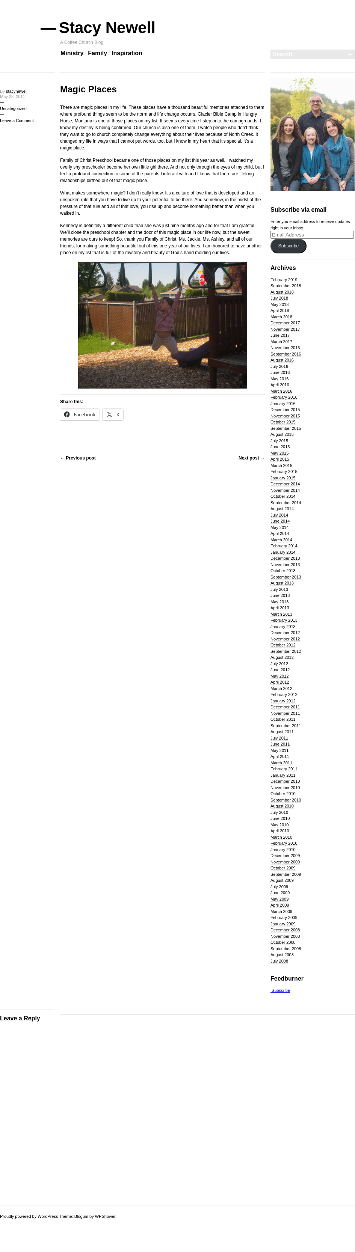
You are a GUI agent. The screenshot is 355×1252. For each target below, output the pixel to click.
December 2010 (285, 781)
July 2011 (279, 738)
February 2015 (284, 471)
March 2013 (281, 614)
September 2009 (285, 874)
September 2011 (285, 725)
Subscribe (288, 246)
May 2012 (279, 676)
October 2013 (283, 570)
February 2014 (284, 546)
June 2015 (280, 446)
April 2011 (279, 756)
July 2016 (279, 366)
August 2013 (282, 583)
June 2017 (280, 335)
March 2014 (281, 540)
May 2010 (279, 825)
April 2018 (279, 310)
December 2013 (285, 558)
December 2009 (285, 855)
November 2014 (285, 490)
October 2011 (283, 719)
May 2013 (279, 602)
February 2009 (284, 917)
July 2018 (279, 298)
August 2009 (282, 880)
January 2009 (283, 924)
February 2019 (284, 279)
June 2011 (280, 744)
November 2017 (285, 329)
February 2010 (284, 843)
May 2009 (279, 899)
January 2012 (283, 701)
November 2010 (285, 787)
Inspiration (127, 53)
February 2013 (284, 620)
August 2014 (282, 508)
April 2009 (279, 905)
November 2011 (285, 713)
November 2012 (285, 639)
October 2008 (283, 942)
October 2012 (283, 645)
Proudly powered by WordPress (29, 1216)
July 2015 (279, 440)
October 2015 (283, 422)
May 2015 (279, 453)
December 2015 (285, 409)
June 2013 (280, 595)
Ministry (71, 53)
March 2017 (281, 341)
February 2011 (284, 769)
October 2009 (283, 868)
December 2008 (285, 930)
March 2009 (281, 911)
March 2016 (281, 391)
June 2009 (280, 892)
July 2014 (279, 515)
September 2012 (285, 651)
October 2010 (283, 793)
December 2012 (285, 632)
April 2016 (279, 385)
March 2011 (281, 763)
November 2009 (285, 862)
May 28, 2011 (12, 96)
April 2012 (279, 682)
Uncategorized (13, 108)
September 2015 (285, 428)
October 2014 (283, 496)
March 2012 (281, 688)
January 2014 (283, 552)
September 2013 (285, 577)
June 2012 (280, 669)
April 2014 (279, 533)
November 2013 (285, 564)
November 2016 (285, 347)
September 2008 (285, 948)
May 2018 (279, 304)
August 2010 (282, 806)
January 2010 (283, 849)
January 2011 (283, 775)
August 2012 (282, 657)
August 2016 (282, 360)
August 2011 (282, 731)
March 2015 (281, 465)
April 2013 (279, 608)
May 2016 (279, 379)
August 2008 (282, 954)
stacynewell (16, 91)
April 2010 (279, 831)
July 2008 (279, 961)
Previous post (78, 458)
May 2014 (279, 527)
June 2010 (280, 818)
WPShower (105, 1216)
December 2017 (285, 323)
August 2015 (282, 434)
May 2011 (279, 750)
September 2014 (285, 502)
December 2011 (285, 707)
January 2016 (283, 403)
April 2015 (279, 459)
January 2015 (283, 478)
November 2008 (285, 936)
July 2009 (279, 886)
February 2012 (284, 694)
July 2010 (279, 812)
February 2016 (284, 397)
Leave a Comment (17, 120)
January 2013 (283, 626)
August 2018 (282, 292)
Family (97, 53)
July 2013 (279, 589)
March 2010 (281, 837)
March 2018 (281, 317)
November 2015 (285, 416)
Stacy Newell (108, 27)
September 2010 (285, 800)
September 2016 (285, 354)
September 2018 (285, 285)
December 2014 (285, 484)
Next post (252, 458)
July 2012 (279, 663)
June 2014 (280, 521)
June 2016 (280, 372)
